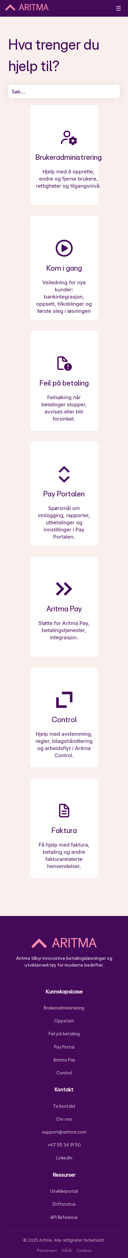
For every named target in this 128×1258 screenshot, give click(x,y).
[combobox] (64, 91)
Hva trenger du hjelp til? (53, 55)
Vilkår (66, 1250)
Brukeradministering (64, 1007)
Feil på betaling (64, 1033)
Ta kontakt (64, 1106)
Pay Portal (64, 1047)
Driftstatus (64, 1204)
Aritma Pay (64, 1059)
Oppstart (64, 1020)
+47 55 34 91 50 (64, 1145)
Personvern (47, 1250)
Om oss (64, 1119)
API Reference (64, 1217)
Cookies (83, 1250)
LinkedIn (64, 1157)
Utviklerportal (64, 1191)
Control (64, 1072)
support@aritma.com (64, 1132)
